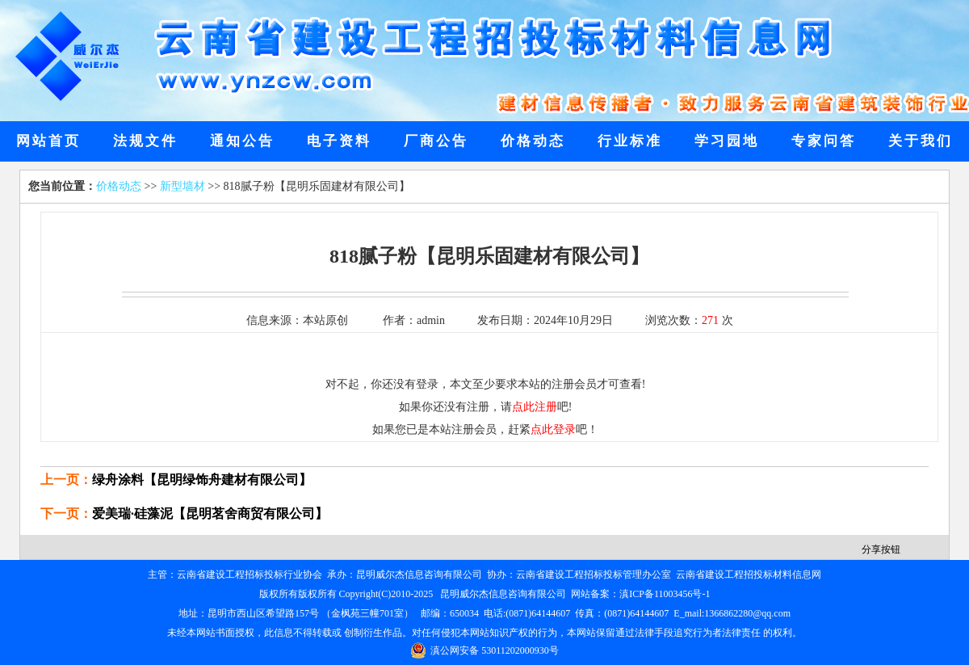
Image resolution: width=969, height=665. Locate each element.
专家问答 (823, 141)
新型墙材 (182, 186)
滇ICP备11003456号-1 (664, 594)
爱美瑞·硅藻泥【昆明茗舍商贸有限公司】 (210, 513)
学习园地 (726, 141)
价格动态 (533, 141)
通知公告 (242, 141)
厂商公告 (436, 141)
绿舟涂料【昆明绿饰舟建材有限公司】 (202, 479)
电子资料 (339, 141)
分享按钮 (881, 549)
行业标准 (630, 141)
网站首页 (48, 141)
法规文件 (145, 141)
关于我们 (920, 141)
